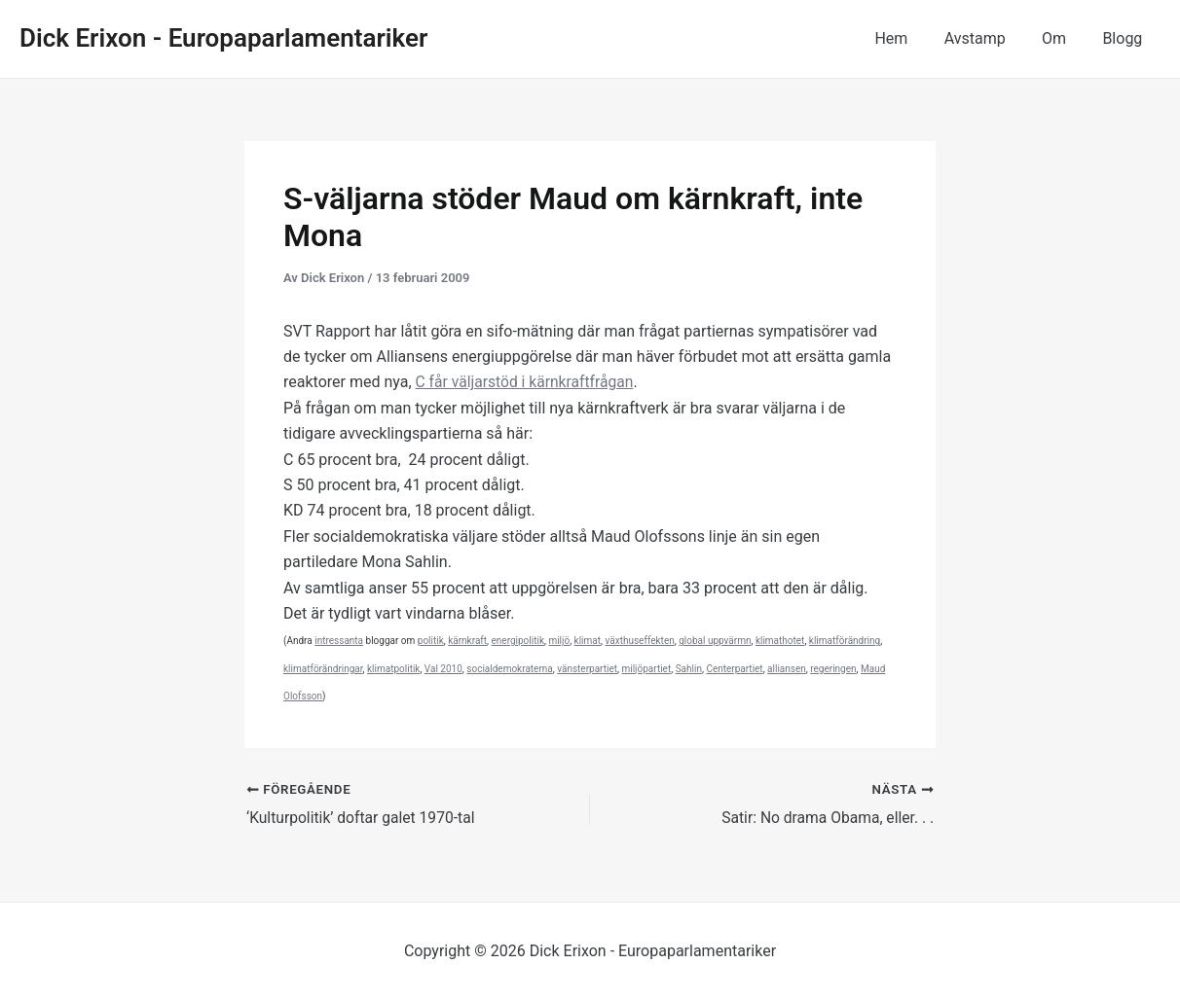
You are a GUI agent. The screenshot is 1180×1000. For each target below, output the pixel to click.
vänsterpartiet (587, 668)
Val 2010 (443, 668)
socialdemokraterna (509, 668)
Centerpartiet (734, 668)
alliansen (786, 668)
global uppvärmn (715, 640)
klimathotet (780, 640)
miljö (559, 640)
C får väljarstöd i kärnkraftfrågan (527, 382)
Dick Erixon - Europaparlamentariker (223, 38)
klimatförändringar (323, 668)
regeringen (833, 668)
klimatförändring (844, 640)
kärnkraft (467, 640)
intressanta (338, 640)
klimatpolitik (393, 668)
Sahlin (689, 668)
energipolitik (518, 640)
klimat (587, 640)
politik (431, 640)
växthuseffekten (639, 640)
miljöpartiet (646, 668)
